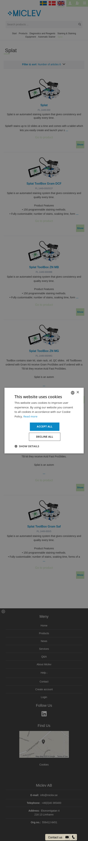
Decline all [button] (44, 436)
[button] (27, 446)
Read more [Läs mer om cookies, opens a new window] (30, 416)
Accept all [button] (44, 426)
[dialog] (44, 420)
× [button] (77, 392)
